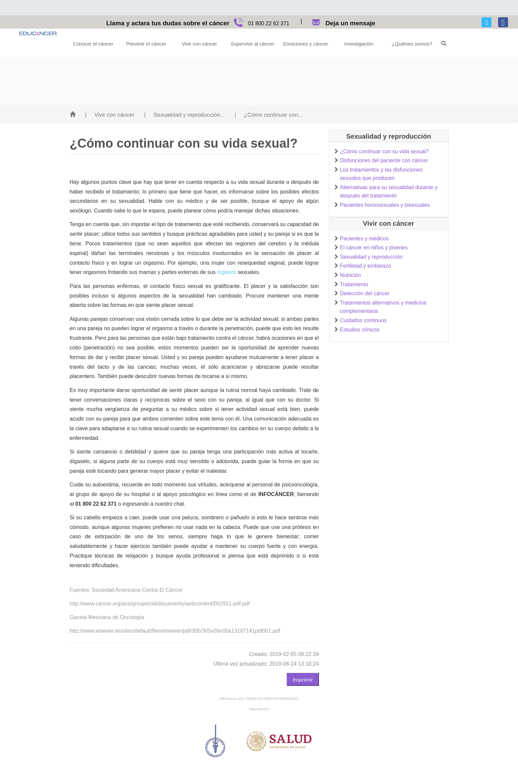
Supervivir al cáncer (252, 44)
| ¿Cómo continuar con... (269, 115)
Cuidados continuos (363, 320)
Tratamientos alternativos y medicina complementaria (383, 307)
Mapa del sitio (259, 709)
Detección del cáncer (364, 293)
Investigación (358, 44)
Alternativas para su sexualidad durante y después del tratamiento (389, 192)
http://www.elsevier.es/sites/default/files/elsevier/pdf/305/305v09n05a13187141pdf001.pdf (175, 631)
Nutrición (350, 275)
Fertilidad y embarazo (365, 266)
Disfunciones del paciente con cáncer (384, 160)
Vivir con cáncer (199, 44)
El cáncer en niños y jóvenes (374, 247)
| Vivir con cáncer (110, 115)
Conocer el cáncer (93, 44)
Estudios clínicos (359, 329)
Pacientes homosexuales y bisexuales (385, 205)
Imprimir (303, 679)
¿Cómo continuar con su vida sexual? (384, 151)
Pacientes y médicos (364, 238)
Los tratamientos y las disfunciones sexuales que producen (381, 174)
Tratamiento (354, 284)
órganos (226, 272)
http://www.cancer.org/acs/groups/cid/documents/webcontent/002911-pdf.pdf (160, 603)
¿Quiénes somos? (412, 44)
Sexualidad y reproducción (371, 257)
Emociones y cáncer (305, 44)
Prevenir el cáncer (146, 44)
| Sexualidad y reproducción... (184, 115)
